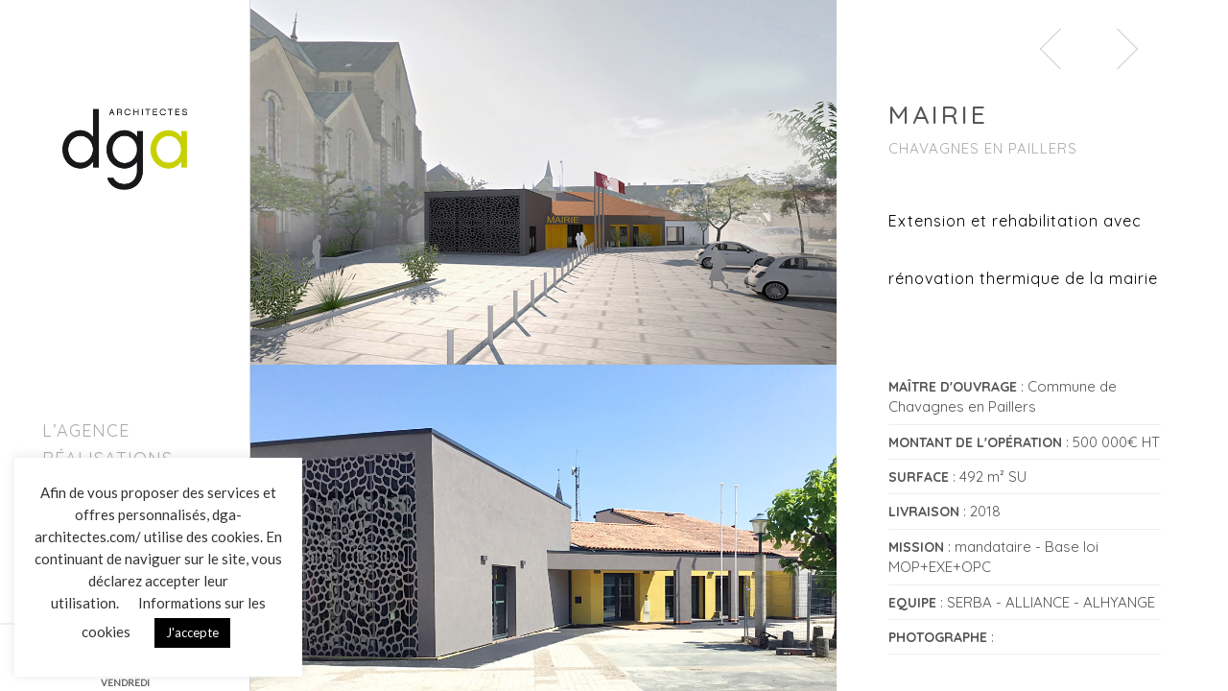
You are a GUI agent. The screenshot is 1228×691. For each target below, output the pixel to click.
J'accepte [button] (192, 632)
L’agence (86, 430)
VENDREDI (125, 682)
